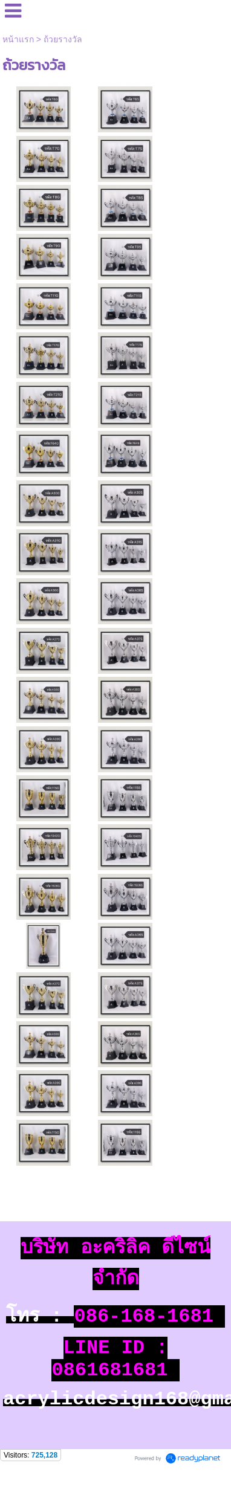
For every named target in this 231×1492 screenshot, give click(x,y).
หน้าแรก (18, 39)
